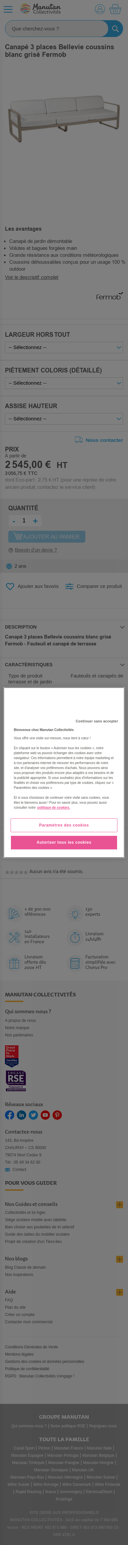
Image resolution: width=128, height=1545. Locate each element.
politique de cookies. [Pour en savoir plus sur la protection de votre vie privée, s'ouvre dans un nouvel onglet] (53, 807)
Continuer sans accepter (97, 721)
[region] (64, 772)
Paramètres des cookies (64, 825)
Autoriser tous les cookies (64, 842)
